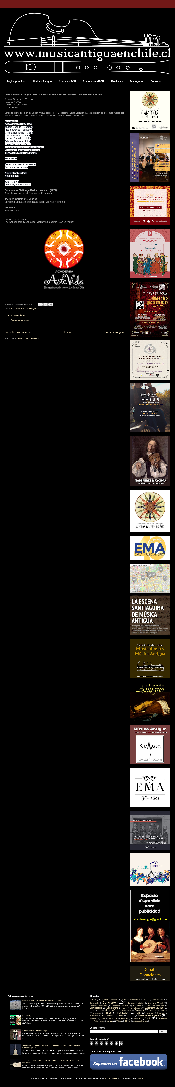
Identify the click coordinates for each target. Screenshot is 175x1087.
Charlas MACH (67, 81)
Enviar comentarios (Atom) (28, 338)
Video (118, 1021)
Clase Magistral (158, 999)
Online (103, 1018)
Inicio (67, 332)
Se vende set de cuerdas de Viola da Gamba (41, 1001)
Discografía (136, 81)
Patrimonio (113, 1018)
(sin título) (26, 1016)
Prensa (137, 1018)
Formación (123, 1012)
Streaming (163, 1018)
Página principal (16, 81)
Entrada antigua (114, 332)
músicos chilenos (140, 1021)
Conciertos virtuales (120, 1006)
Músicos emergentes (30, 308)
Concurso (137, 1006)
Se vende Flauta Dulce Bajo (34, 1030)
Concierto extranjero (98, 1006)
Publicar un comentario (21, 320)
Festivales (117, 81)
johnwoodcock (111, 1078)
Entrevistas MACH (93, 81)
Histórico (149, 1013)
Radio (148, 1018)
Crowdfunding (136, 1008)
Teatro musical (99, 1021)
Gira (138, 1013)
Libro (121, 1016)
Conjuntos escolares (155, 1006)
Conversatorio (96, 1008)
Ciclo (145, 999)
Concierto (15, 308)
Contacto (155, 81)
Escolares (163, 1010)
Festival (108, 1013)
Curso (92, 1010)
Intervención (94, 1016)
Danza (100, 1010)
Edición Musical (126, 1010)
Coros (125, 1008)
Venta (109, 1021)
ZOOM (127, 1021)
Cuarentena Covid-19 (154, 1008)
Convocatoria (112, 1008)
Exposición (97, 1013)
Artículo (93, 999)
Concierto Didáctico (136, 1003)
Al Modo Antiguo (42, 81)
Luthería (131, 1016)
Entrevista (152, 1010)
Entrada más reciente (18, 332)
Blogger (140, 1078)
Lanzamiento (107, 1015)
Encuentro (139, 1010)
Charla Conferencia (109, 999)
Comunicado (94, 1003)
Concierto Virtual (155, 1003)
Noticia (93, 1018)
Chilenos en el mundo (131, 999)
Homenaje (160, 1013)
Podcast (124, 1018)
